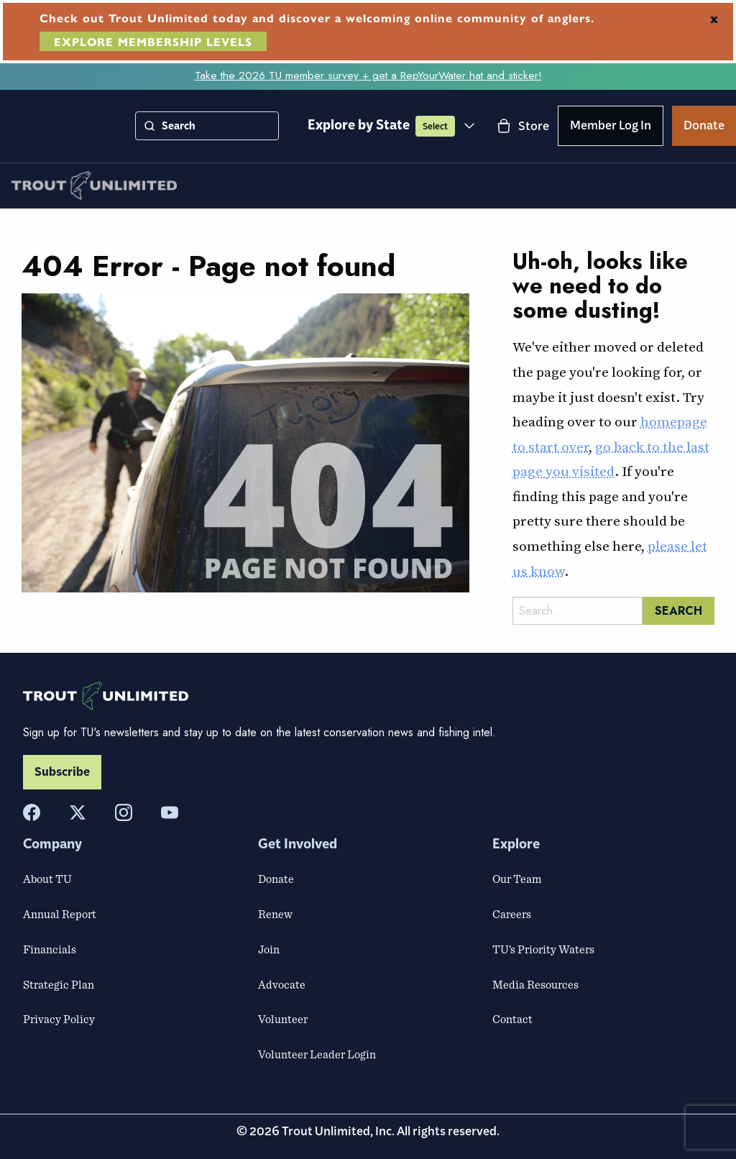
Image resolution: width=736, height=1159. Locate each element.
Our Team (516, 878)
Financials (49, 949)
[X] (77, 812)
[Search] (149, 126)
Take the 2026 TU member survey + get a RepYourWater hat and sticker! (368, 75)
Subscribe (62, 772)
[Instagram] (123, 812)
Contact (512, 1018)
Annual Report (59, 913)
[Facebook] (31, 812)
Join (269, 949)
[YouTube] (169, 812)
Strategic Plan (58, 984)
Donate (704, 128)
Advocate (281, 984)
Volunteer (283, 1018)
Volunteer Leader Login (317, 1054)
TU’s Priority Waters (543, 949)
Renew (275, 913)
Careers (511, 913)
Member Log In (610, 128)
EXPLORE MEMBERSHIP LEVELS (153, 41)
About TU (47, 878)
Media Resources (535, 984)
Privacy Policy (59, 1018)
